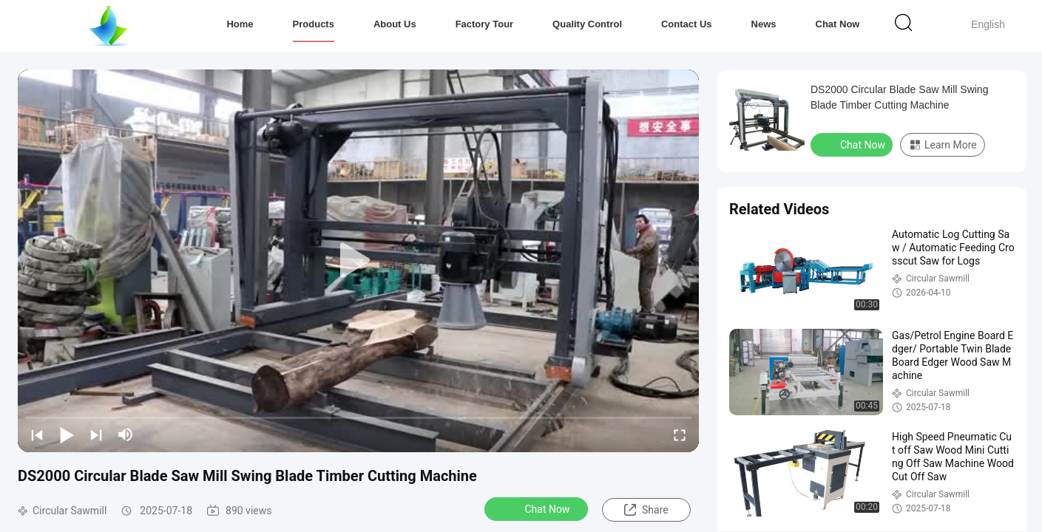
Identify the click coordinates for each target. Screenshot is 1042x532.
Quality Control (587, 24)
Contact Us (686, 24)
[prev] (37, 434)
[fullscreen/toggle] (679, 434)
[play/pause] (66, 434)
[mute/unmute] (126, 434)
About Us (394, 24)
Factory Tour (485, 24)
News (764, 24)
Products (313, 24)
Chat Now (838, 24)
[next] (96, 434)
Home (239, 24)
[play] (358, 260)
